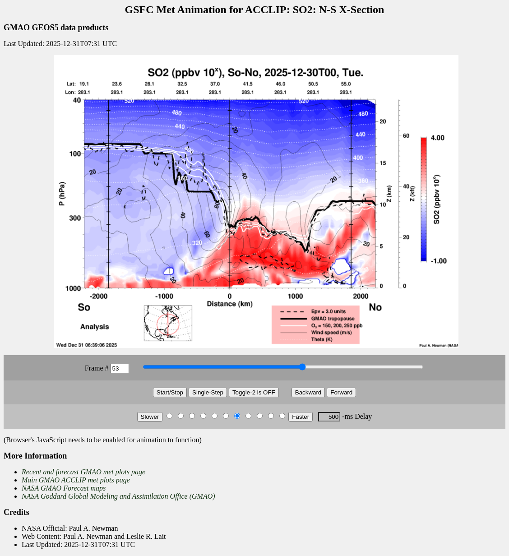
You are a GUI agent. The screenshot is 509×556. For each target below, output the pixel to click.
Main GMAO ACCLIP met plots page (76, 480)
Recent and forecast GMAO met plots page (83, 472)
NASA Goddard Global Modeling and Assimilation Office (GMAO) (118, 496)
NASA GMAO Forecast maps (64, 488)
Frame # (97, 368)
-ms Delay (357, 416)
